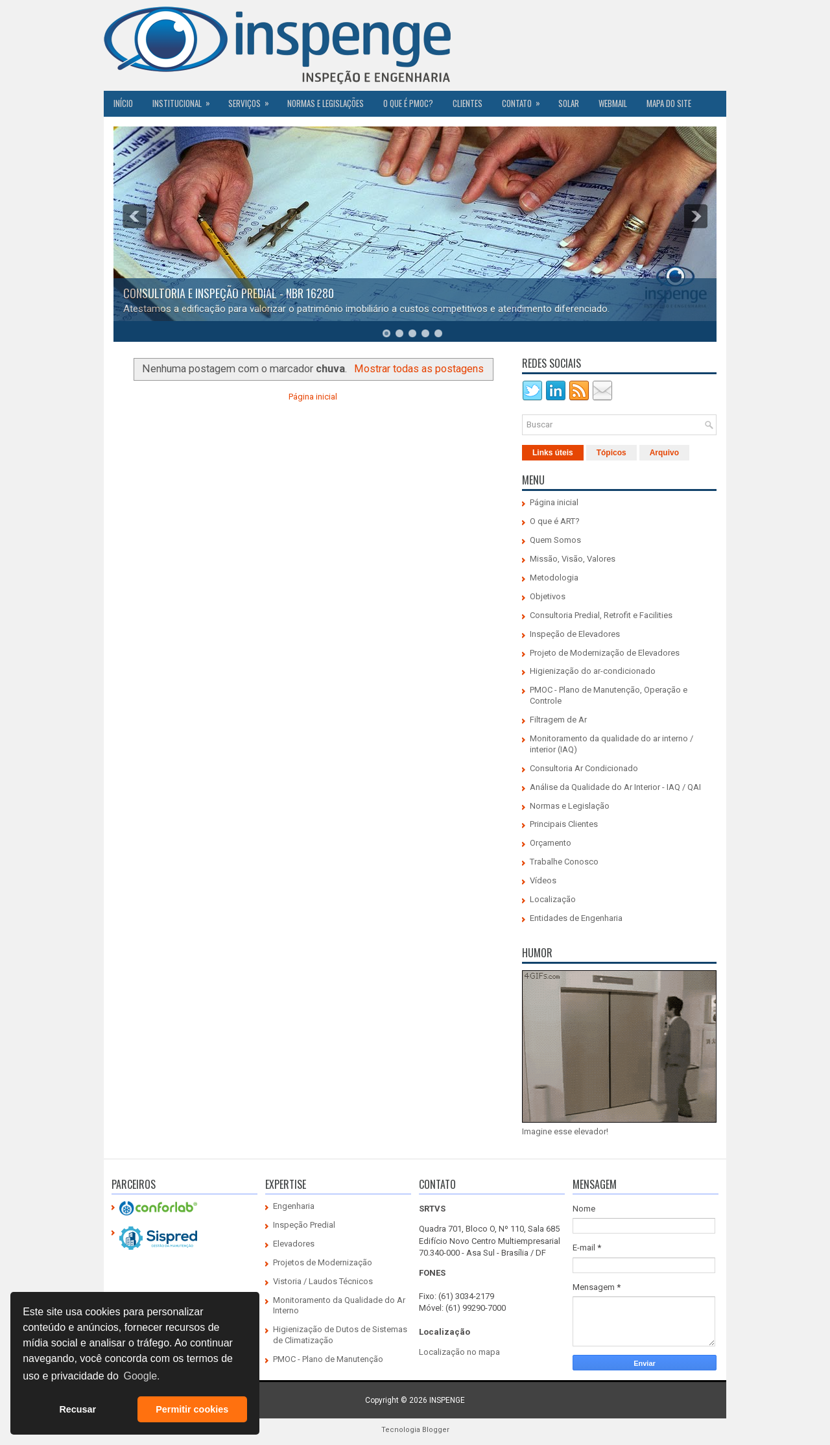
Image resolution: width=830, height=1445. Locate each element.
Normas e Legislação (570, 806)
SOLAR (568, 103)
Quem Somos (555, 540)
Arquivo (664, 452)
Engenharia (293, 1206)
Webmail (613, 103)
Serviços (253, 100)
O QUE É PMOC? (408, 103)
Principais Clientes (564, 824)
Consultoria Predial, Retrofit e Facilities (601, 615)
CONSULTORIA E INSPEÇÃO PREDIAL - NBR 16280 (228, 293)
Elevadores (293, 1243)
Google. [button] (141, 1375)
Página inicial (313, 396)
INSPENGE (447, 1400)
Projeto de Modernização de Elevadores (605, 653)
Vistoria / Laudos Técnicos (323, 1281)
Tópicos (611, 452)
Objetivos (547, 596)
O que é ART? (555, 521)
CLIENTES (467, 103)
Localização (553, 899)
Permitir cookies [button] (192, 1409)
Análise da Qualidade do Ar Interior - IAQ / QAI (615, 787)
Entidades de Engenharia (576, 918)
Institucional (185, 100)
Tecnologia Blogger (415, 1430)
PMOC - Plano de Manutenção (328, 1359)
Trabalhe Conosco (564, 861)
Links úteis (552, 452)
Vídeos (543, 880)
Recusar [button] (77, 1409)
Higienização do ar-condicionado (593, 671)
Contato (525, 100)
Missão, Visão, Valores (572, 559)
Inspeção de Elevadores (575, 634)
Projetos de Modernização (322, 1262)
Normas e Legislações (325, 103)
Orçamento (550, 843)
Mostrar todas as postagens (419, 369)
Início (123, 103)
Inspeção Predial (304, 1225)
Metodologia (554, 577)
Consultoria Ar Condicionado (584, 768)
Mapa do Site (668, 103)
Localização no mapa (459, 1352)
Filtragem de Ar (558, 719)
